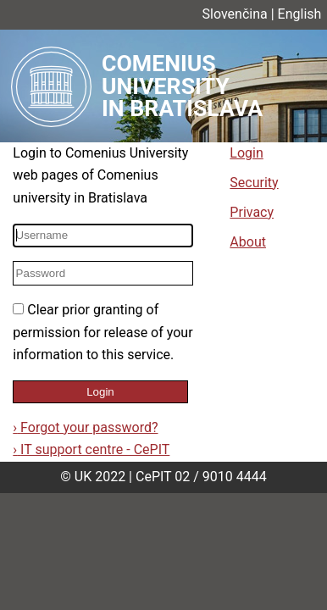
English (300, 14)
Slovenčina (235, 14)
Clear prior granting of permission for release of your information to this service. (102, 332)
